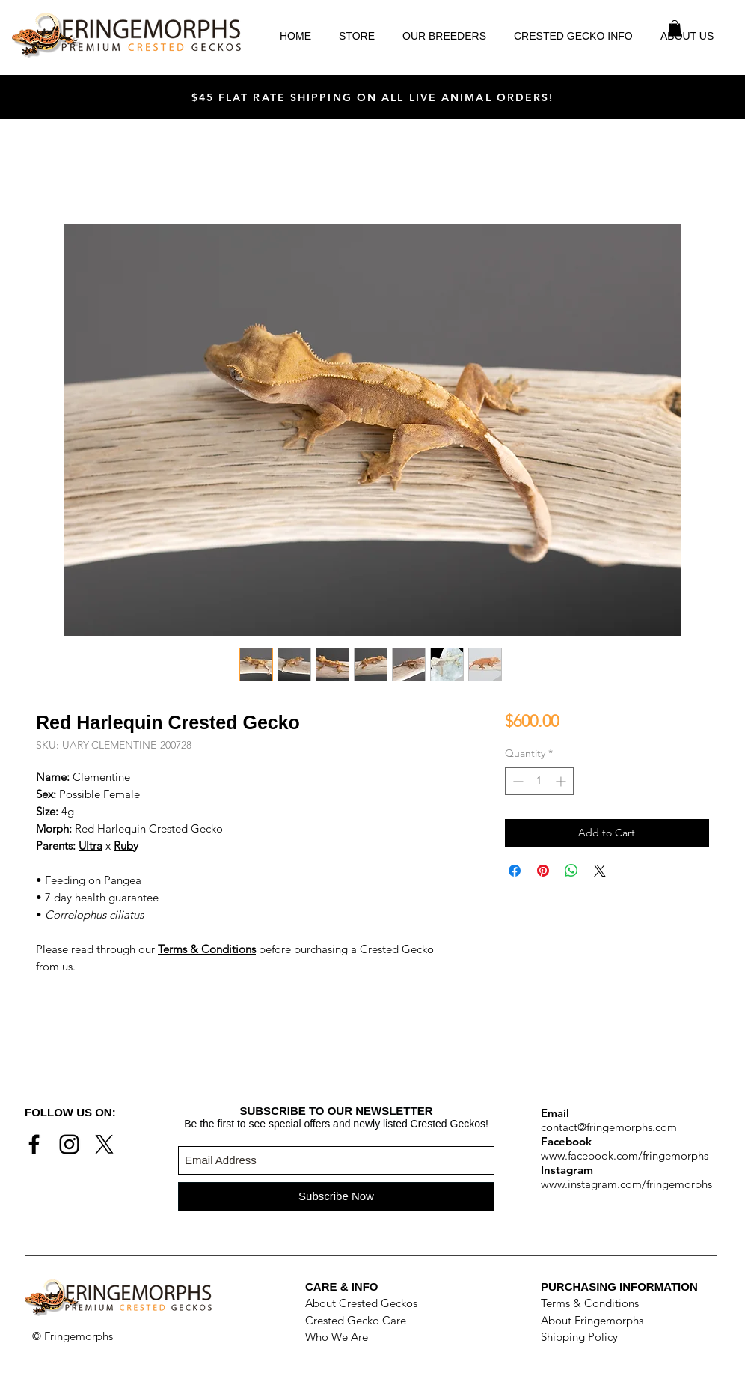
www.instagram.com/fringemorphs (626, 1184)
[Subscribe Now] (336, 1196)
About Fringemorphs (592, 1320)
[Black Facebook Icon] (34, 1144)
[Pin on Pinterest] (543, 871)
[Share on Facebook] (515, 871)
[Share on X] (600, 871)
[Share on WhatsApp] (571, 871)
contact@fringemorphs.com (609, 1127)
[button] (674, 28)
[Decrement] (516, 781)
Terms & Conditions (590, 1303)
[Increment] (562, 781)
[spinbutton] (539, 781)
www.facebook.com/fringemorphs (624, 1155)
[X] (104, 1144)
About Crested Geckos (361, 1303)
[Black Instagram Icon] (69, 1144)
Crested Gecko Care (355, 1320)
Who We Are (336, 1337)
